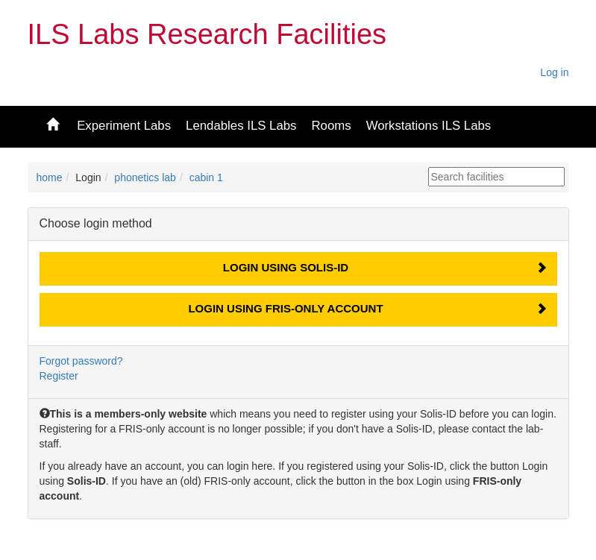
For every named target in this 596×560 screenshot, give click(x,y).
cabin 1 (206, 177)
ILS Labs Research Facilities (207, 34)
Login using (285, 267)
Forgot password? (81, 361)
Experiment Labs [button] (124, 126)
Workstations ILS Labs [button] (429, 126)
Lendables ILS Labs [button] (241, 126)
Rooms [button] (331, 126)
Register (59, 376)
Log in (554, 72)
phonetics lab (145, 177)
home (50, 177)
